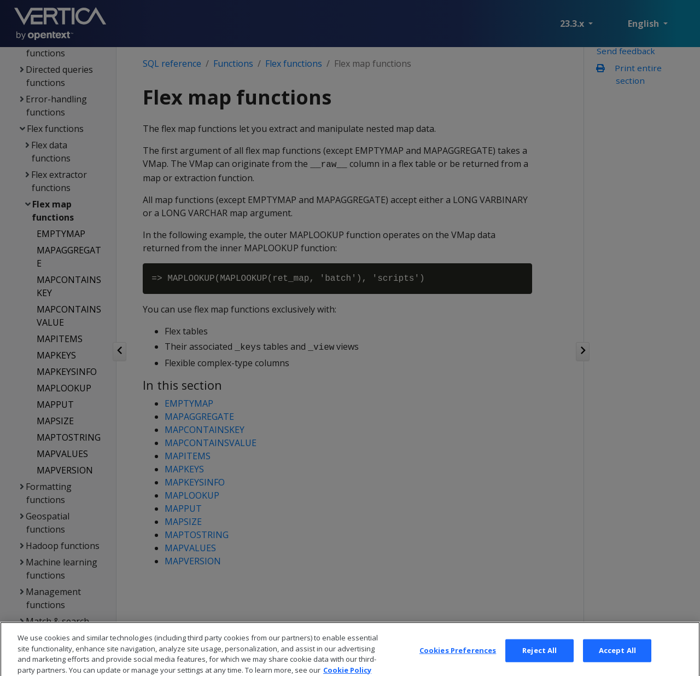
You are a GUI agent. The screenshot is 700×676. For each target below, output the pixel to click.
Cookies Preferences (457, 662)
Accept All (617, 662)
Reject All (539, 662)
